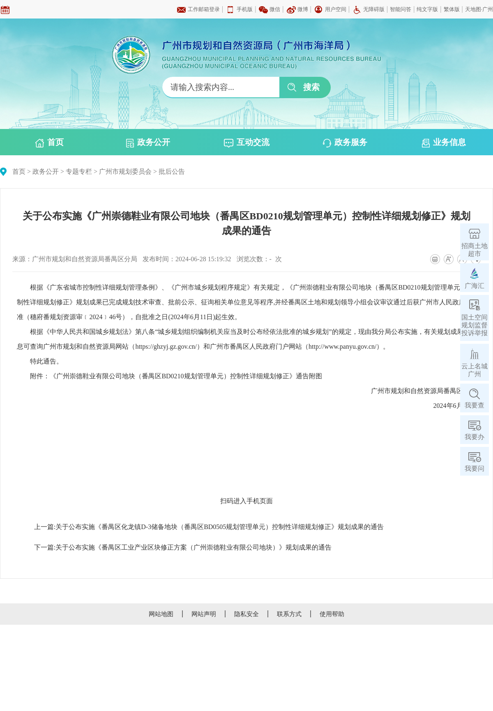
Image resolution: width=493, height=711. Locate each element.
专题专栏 (79, 171)
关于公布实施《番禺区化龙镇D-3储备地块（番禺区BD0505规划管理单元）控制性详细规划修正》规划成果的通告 (219, 526)
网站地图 (161, 614)
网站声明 (203, 614)
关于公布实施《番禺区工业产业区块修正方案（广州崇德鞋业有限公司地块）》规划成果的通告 (193, 547)
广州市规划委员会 (125, 171)
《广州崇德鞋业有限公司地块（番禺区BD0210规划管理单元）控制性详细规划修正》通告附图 (186, 376)
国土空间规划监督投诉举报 (474, 325)
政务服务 (345, 142)
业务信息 (444, 142)
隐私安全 (246, 614)
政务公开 (148, 142)
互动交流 (247, 142)
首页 (49, 142)
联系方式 (289, 614)
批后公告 (172, 171)
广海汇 (474, 285)
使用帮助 (332, 614)
